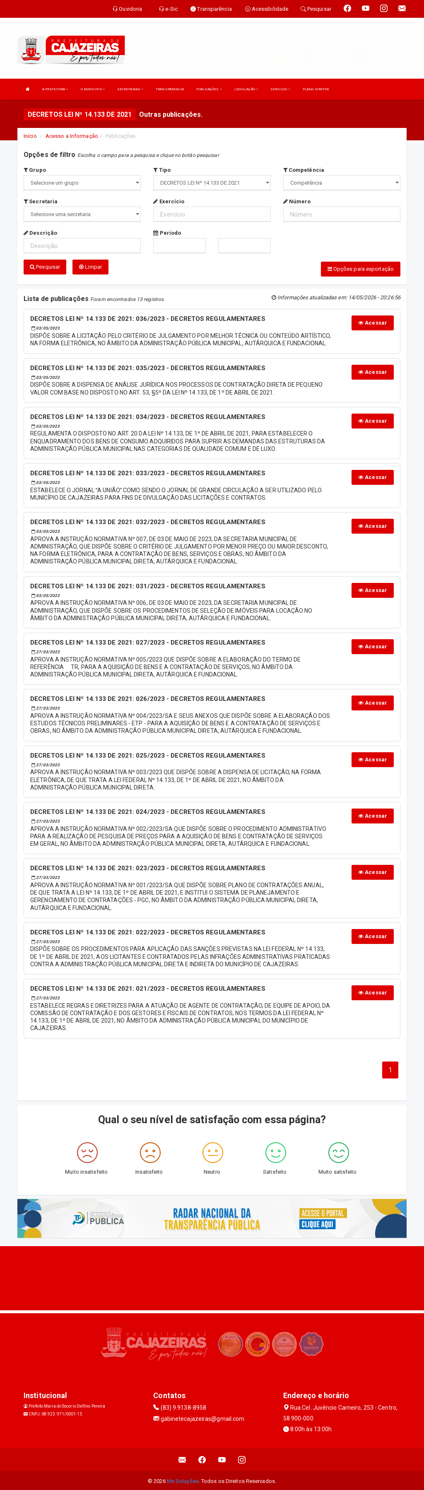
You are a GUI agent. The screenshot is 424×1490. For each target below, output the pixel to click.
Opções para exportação (361, 269)
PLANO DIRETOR (316, 89)
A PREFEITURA (55, 89)
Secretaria (41, 201)
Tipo (162, 170)
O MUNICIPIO (93, 89)
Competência (303, 170)
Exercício (168, 201)
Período (167, 233)
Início (30, 136)
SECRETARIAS (130, 89)
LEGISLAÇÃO (246, 89)
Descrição (40, 233)
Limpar (90, 267)
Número (297, 201)
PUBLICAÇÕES (209, 89)
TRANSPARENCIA (170, 89)
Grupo (35, 170)
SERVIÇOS (280, 89)
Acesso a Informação (72, 136)
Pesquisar (45, 267)
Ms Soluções (183, 1479)
